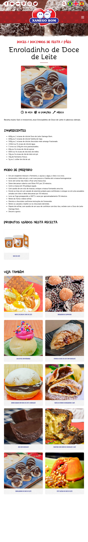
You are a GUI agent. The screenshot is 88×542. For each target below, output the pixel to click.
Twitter (35, 3)
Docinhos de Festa (45, 42)
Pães (67, 42)
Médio (60, 113)
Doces (21, 42)
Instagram (29, 3)
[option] (44, 87)
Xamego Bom (44, 17)
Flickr (18, 3)
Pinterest (23, 3)
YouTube (12, 3)
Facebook (6, 3)
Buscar (64, 3)
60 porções (44, 113)
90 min (28, 113)
